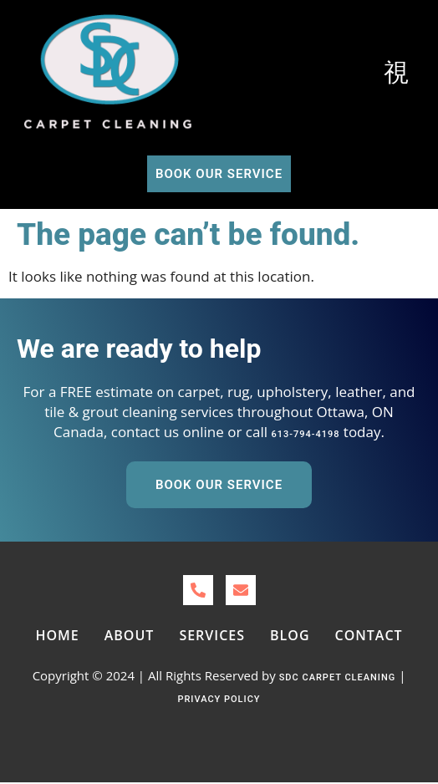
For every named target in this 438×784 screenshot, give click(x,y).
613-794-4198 (305, 434)
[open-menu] (397, 73)
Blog (289, 635)
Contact (369, 635)
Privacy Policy (218, 699)
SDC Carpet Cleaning (337, 677)
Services (212, 635)
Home (57, 635)
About (129, 635)
